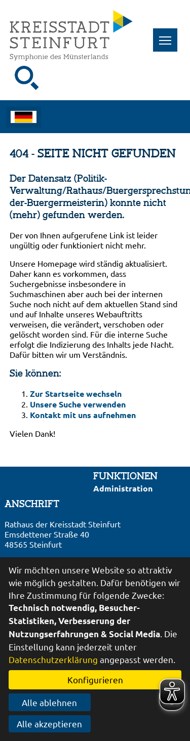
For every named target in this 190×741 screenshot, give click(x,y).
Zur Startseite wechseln (76, 393)
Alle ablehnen (49, 702)
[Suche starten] (27, 78)
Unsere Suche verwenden (78, 404)
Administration (123, 488)
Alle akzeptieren (49, 723)
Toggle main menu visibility (168, 34)
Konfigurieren (95, 679)
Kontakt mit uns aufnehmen (83, 414)
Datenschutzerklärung (53, 659)
